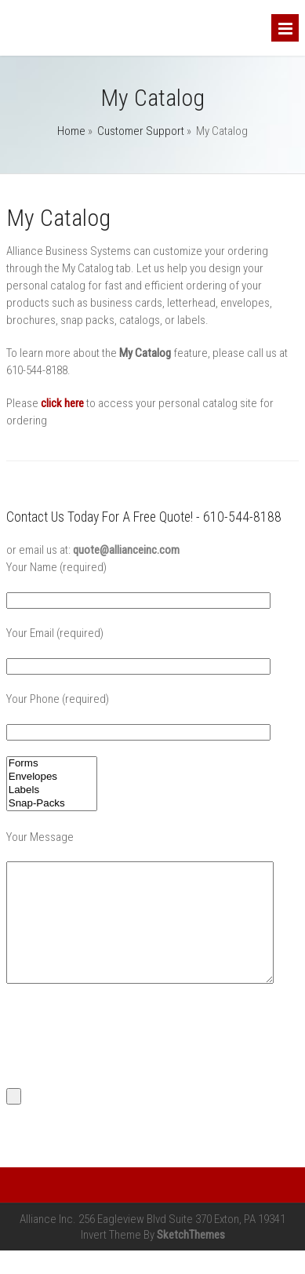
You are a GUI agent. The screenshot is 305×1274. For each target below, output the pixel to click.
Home (71, 131)
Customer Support (140, 131)
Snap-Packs (51, 803)
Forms (51, 763)
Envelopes (51, 777)
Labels (51, 790)
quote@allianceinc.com (126, 550)
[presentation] (125, 1058)
